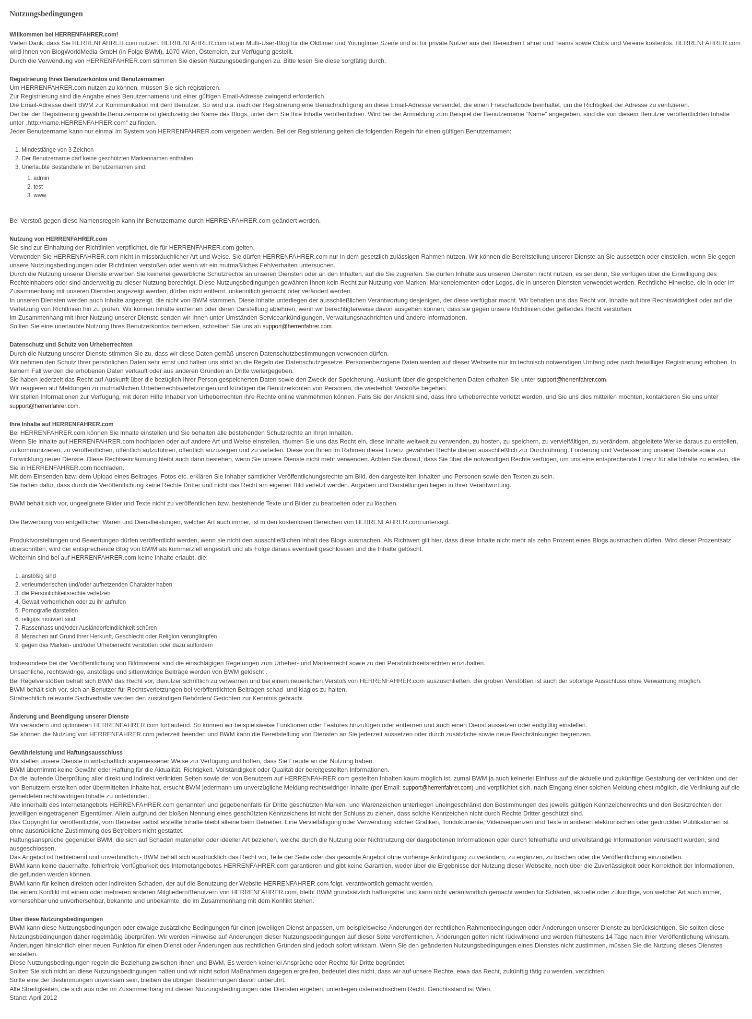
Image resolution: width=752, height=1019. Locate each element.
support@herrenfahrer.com (297, 326)
